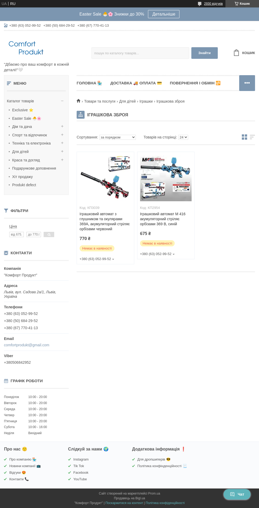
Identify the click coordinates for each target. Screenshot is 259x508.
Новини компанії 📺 (24, 466)
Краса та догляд (26, 160)
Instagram (81, 459)
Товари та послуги (99, 101)
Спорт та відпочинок (29, 135)
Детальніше (163, 14)
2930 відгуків (213, 4)
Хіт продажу (22, 177)
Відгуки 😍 (17, 473)
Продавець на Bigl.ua (129, 498)
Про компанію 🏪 (22, 459)
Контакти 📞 (19, 479)
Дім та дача (22, 126)
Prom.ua (154, 493)
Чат (237, 494)
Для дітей (20, 152)
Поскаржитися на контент (124, 503)
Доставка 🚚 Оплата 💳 (136, 83)
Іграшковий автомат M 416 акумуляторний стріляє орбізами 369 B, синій (163, 219)
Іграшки (146, 101)
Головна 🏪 (89, 83)
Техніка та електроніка (31, 143)
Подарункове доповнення (34, 168)
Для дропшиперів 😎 (153, 459)
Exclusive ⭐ (22, 110)
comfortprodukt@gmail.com (26, 345)
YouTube (80, 479)
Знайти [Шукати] (204, 53)
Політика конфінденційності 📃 (162, 466)
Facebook (81, 473)
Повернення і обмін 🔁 (195, 83)
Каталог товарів (20, 101)
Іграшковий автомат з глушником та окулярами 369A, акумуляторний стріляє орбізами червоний (105, 221)
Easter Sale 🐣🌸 (26, 118)
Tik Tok (78, 466)
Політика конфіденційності (165, 503)
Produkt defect (24, 185)
